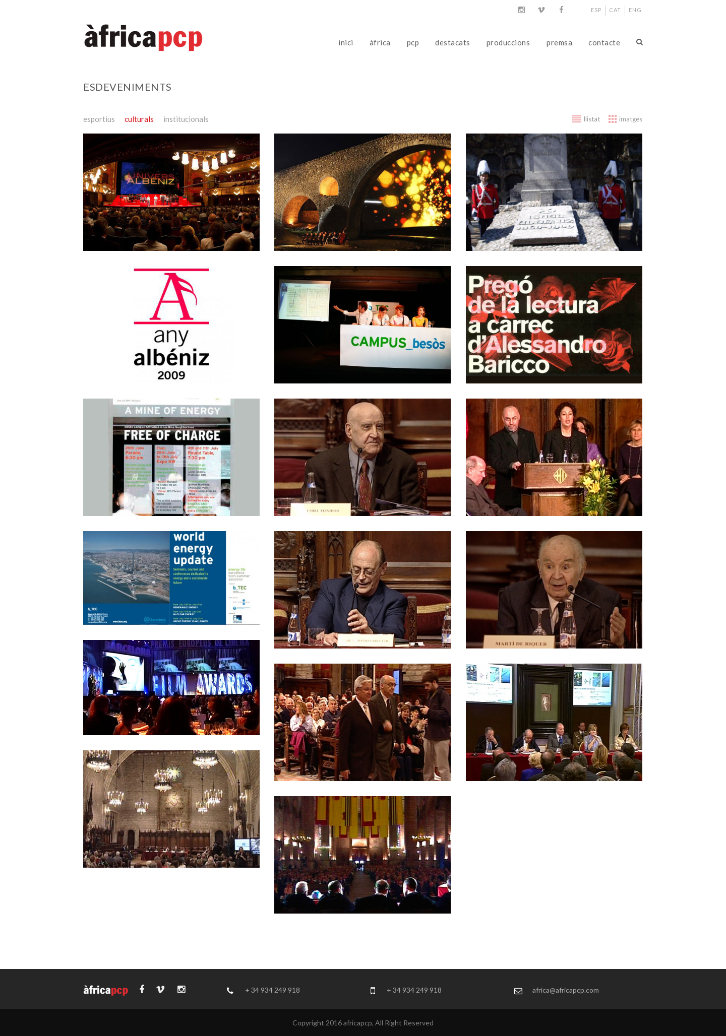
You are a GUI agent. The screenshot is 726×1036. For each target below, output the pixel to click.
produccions (508, 42)
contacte (604, 42)
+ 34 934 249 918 (272, 990)
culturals (139, 118)
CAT (615, 10)
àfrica (380, 42)
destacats (452, 42)
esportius (99, 118)
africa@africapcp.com (565, 990)
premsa (559, 42)
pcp (413, 42)
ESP (596, 10)
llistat (592, 119)
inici (345, 42)
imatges (630, 119)
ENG (635, 10)
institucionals (186, 118)
